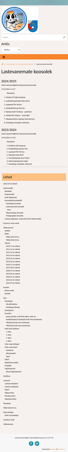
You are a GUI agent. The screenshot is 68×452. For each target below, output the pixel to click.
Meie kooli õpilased (12, 329)
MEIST (7, 359)
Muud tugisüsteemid (13, 372)
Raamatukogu (8, 412)
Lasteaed (6, 380)
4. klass (8, 341)
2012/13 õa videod (13, 252)
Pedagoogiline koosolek (14, 216)
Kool (9, 210)
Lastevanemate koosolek (15, 207)
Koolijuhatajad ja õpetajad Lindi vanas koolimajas (24, 319)
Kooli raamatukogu (12, 415)
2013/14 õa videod (13, 255)
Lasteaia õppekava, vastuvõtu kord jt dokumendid (23, 219)
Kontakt (6, 287)
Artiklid (7, 231)
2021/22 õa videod (13, 280)
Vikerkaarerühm (10, 399)
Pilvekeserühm (10, 396)
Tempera (53, 449)
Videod (7, 243)
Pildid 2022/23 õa (12, 237)
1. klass (8, 332)
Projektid (8, 366)
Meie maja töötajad (12, 344)
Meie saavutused (11, 347)
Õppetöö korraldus (11, 362)
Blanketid (8, 191)
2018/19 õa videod (13, 271)
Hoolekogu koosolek (13, 203)
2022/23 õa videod (13, 283)
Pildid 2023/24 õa (12, 240)
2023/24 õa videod (10, 184)
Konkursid (9, 350)
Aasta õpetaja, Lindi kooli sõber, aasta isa (21, 316)
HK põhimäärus (11, 304)
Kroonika (8, 313)
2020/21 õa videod (13, 277)
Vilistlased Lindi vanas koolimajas (18, 325)
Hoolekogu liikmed (13, 307)
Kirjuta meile (9, 290)
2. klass (8, 335)
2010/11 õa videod (13, 246)
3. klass (8, 338)
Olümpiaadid (10, 353)
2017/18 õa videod (13, 267)
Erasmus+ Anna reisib (11, 223)
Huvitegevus (9, 310)
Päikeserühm (9, 393)
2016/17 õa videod (13, 265)
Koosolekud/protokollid (25, 64)
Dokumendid (10, 64)
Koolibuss (6, 376)
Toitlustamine (8, 424)
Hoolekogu (9, 301)
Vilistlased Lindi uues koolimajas (18, 322)
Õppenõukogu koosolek (14, 213)
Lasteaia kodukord (11, 383)
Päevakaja (7, 403)
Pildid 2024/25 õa (9, 408)
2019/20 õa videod (13, 274)
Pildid (7, 234)
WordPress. (61, 449)
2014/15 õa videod (13, 258)
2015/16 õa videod (13, 261)
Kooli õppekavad (11, 197)
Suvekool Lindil (8, 420)
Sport (8, 356)
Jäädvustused (8, 228)
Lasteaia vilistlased (11, 387)
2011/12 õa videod (13, 249)
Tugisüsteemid (10, 368)
